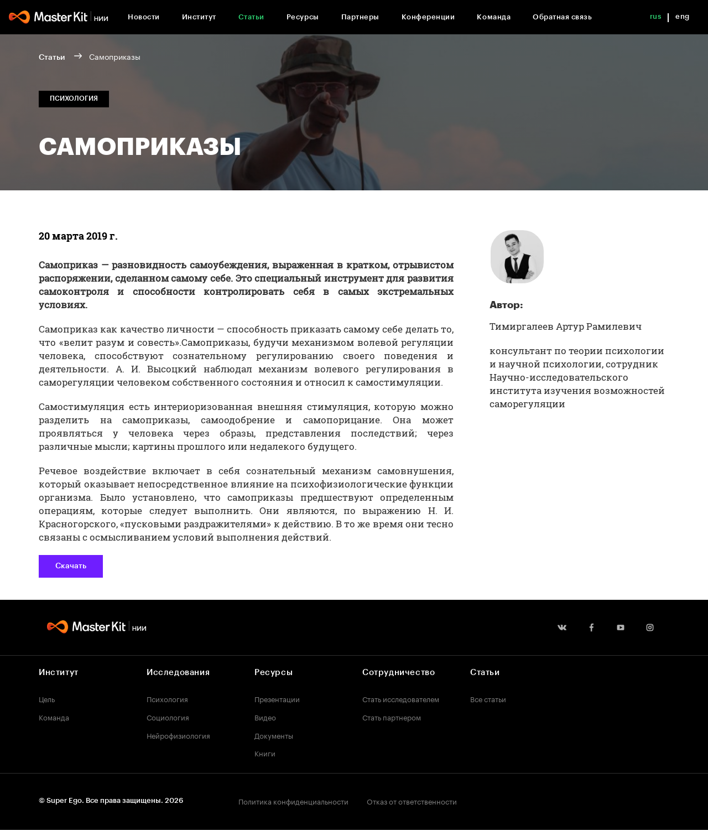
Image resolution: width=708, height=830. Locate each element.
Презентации (277, 698)
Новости (144, 16)
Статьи (251, 16)
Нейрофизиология (178, 734)
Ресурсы (303, 16)
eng (682, 16)
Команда (494, 16)
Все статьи (488, 698)
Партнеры (360, 16)
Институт (199, 16)
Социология (168, 716)
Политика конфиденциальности (293, 800)
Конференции (428, 16)
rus (656, 16)
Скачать (70, 566)
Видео (265, 716)
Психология (167, 698)
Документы (273, 734)
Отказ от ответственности (412, 800)
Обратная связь (562, 16)
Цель (47, 698)
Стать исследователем (400, 698)
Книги (264, 752)
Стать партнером (391, 716)
